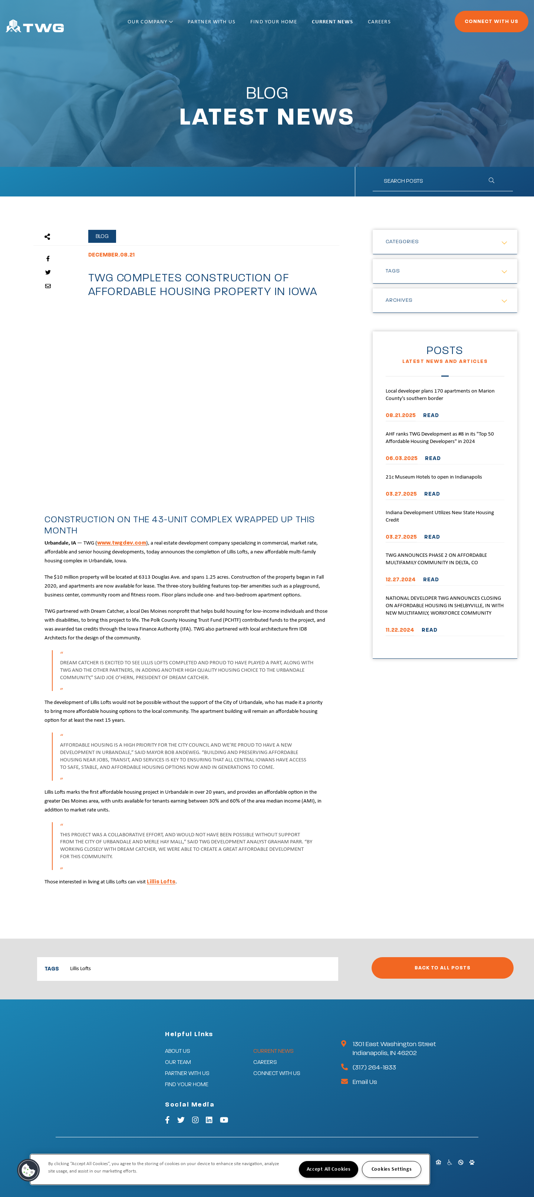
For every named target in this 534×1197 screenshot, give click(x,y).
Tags (393, 271)
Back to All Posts (443, 968)
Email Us (365, 1082)
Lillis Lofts (161, 881)
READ (431, 415)
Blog (102, 236)
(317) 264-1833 (374, 1067)
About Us (177, 1051)
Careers (403, 25)
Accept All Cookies (329, 1169)
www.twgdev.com (121, 543)
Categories (402, 241)
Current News (356, 25)
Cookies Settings (392, 1169)
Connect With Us (471, 24)
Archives (399, 300)
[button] (28, 1170)
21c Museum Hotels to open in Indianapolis (434, 477)
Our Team (178, 1062)
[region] (230, 1169)
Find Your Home (297, 25)
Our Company (174, 25)
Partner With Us (236, 25)
